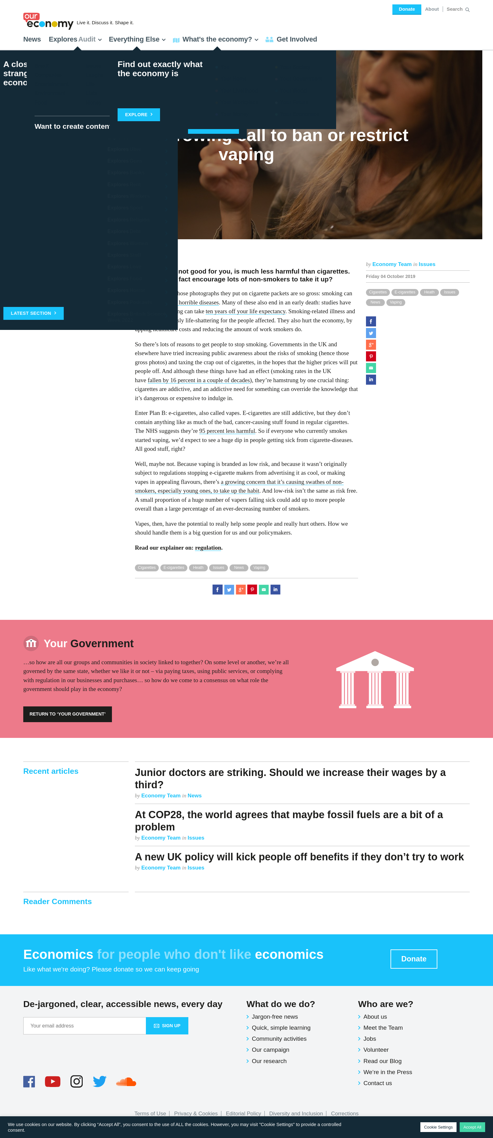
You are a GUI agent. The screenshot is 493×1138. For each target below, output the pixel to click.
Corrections (344, 1114)
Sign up (167, 1025)
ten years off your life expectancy (245, 311)
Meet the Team (383, 1027)
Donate (407, 9)
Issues (427, 264)
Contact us (377, 1083)
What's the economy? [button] (216, 39)
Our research (269, 1061)
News (32, 39)
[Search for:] (455, 9)
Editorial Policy (243, 1114)
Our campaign (270, 1049)
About (432, 9)
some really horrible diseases (184, 302)
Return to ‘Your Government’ (68, 713)
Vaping (396, 302)
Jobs (369, 1038)
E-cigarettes (405, 292)
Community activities (279, 1038)
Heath (429, 292)
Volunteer (376, 1049)
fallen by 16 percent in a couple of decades (199, 380)
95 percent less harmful (227, 430)
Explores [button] (75, 39)
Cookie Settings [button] (438, 1127)
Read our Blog (382, 1061)
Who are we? (385, 1004)
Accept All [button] (472, 1127)
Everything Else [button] (137, 39)
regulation (208, 547)
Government (89, 643)
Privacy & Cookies (196, 1114)
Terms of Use (150, 1114)
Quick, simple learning (281, 1027)
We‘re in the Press (387, 1072)
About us (375, 1016)
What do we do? (280, 1004)
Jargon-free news (275, 1016)
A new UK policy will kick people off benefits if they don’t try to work (299, 857)
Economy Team (392, 264)
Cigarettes (378, 292)
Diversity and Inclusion (296, 1114)
